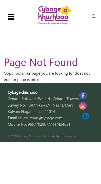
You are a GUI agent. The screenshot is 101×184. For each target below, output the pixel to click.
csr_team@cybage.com (42, 117)
